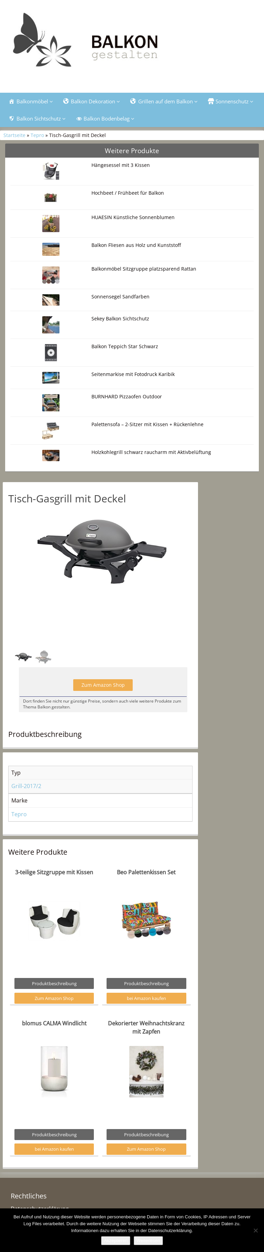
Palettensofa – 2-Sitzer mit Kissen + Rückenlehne (147, 424)
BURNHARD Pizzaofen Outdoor (126, 396)
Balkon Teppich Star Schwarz (124, 346)
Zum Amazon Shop (103, 685)
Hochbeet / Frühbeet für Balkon (127, 193)
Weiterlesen (148, 1240)
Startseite (14, 135)
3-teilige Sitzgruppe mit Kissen (54, 872)
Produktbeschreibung (54, 983)
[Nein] (255, 1230)
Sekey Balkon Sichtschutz (120, 318)
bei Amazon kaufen (146, 998)
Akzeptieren (116, 1240)
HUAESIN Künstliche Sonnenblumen (133, 217)
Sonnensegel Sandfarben (120, 296)
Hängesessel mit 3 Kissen (120, 165)
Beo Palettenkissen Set (146, 872)
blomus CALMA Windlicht (54, 1023)
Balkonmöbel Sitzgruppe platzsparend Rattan (143, 268)
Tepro (37, 135)
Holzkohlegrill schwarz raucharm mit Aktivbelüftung (151, 452)
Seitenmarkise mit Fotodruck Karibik (133, 374)
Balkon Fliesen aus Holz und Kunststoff (136, 245)
